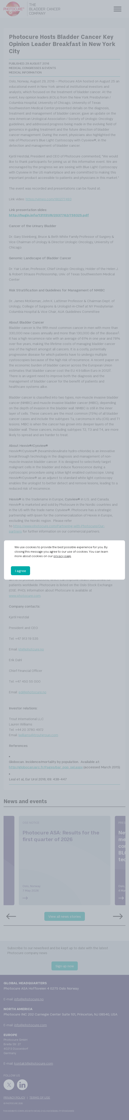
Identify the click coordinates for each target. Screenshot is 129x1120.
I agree (20, 570)
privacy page (62, 556)
